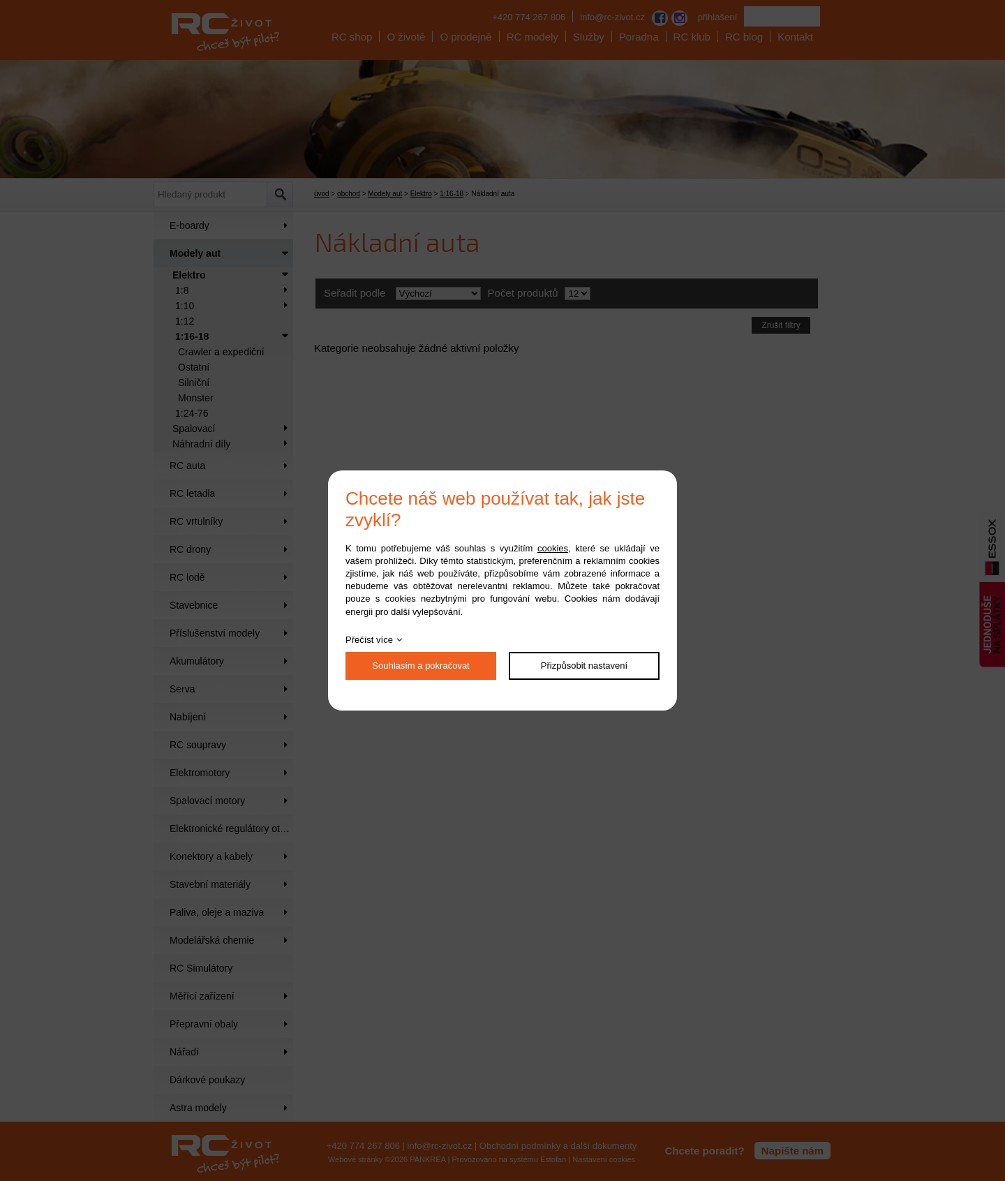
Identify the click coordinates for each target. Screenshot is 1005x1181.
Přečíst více (369, 639)
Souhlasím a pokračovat (420, 665)
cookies (552, 548)
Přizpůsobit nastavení (584, 665)
